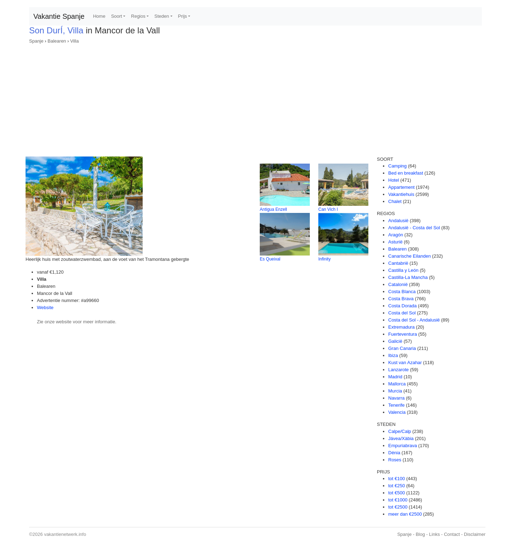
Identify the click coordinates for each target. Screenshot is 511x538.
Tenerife (396, 405)
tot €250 (396, 485)
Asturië (395, 242)
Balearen (57, 41)
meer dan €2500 (405, 514)
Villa (74, 41)
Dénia (394, 452)
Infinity (324, 259)
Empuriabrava (402, 445)
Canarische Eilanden (409, 256)
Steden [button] (161, 16)
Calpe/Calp (399, 431)
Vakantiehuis (401, 194)
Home (99, 16)
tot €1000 (397, 500)
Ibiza (393, 355)
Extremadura (401, 327)
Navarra (396, 398)
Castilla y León (403, 270)
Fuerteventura (402, 334)
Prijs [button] (182, 16)
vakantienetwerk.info (65, 534)
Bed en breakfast (405, 173)
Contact (452, 534)
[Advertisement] (255, 98)
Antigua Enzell (273, 209)
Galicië (395, 341)
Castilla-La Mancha (408, 277)
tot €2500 (397, 507)
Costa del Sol (402, 312)
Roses (394, 459)
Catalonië (398, 284)
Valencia (397, 412)
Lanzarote (398, 369)
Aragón (395, 234)
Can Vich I (328, 209)
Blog (420, 534)
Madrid (395, 376)
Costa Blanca (402, 291)
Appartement (401, 187)
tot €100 (396, 478)
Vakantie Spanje (58, 16)
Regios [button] (138, 16)
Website (45, 307)
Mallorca (397, 383)
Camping (397, 166)
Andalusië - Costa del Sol (414, 227)
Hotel (393, 180)
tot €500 (396, 492)
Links (434, 534)
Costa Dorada (402, 305)
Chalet (395, 201)
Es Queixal (270, 259)
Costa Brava (401, 298)
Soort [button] (116, 16)
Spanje (36, 41)
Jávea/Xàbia (401, 438)
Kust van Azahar (405, 362)
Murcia (395, 391)
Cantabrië (398, 263)
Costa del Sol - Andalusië (414, 320)
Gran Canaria (402, 348)
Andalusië (398, 220)
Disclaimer (474, 534)
